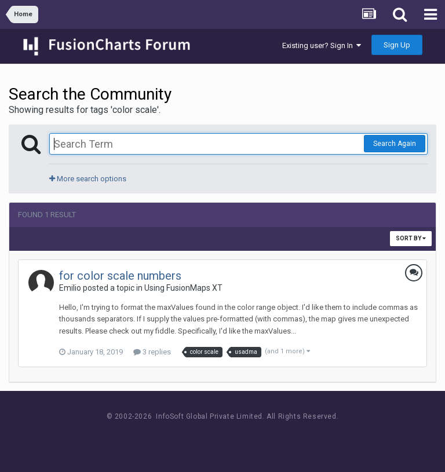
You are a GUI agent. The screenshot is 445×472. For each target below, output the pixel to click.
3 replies (152, 351)
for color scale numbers (120, 276)
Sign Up (397, 45)
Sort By (411, 238)
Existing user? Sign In (321, 45)
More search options (87, 178)
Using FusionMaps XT (183, 287)
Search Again (394, 144)
